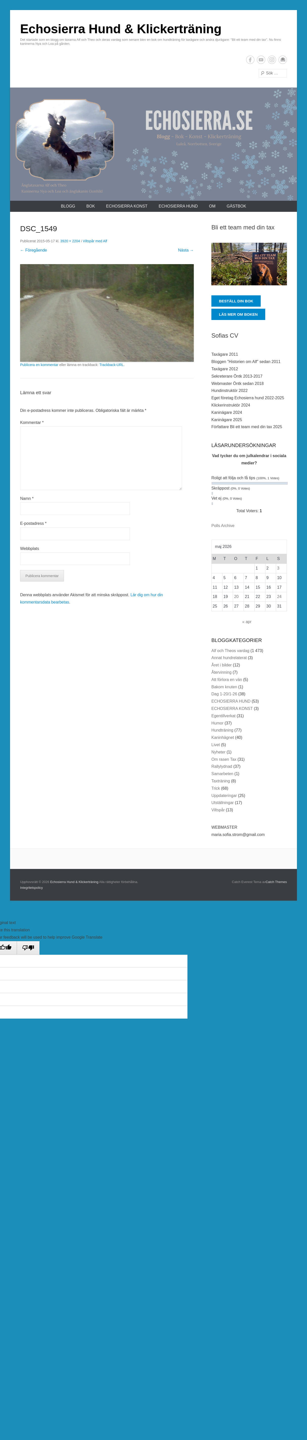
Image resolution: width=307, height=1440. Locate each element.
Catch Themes (276, 882)
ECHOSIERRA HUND (178, 206)
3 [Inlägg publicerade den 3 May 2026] (278, 568)
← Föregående (33, 250)
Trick (215, 788)
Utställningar (222, 803)
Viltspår (218, 810)
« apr (246, 622)
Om (212, 206)
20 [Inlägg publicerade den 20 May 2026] (236, 596)
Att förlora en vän (226, 679)
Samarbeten (222, 774)
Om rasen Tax (223, 759)
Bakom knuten (224, 687)
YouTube (261, 60)
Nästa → (186, 250)
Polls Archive (223, 526)
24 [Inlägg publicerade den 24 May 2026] (279, 596)
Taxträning (220, 781)
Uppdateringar (224, 795)
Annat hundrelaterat (229, 658)
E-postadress (283, 60)
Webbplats (29, 548)
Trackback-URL (111, 365)
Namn (26, 498)
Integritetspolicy (31, 888)
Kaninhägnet (222, 737)
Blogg (68, 206)
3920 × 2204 (70, 241)
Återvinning (221, 672)
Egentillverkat (223, 716)
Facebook (250, 60)
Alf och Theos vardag (230, 651)
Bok (90, 206)
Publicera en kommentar (39, 365)
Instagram (272, 60)
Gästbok (236, 206)
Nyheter (218, 752)
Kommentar (32, 422)
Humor (217, 723)
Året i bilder (221, 665)
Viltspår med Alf (95, 241)
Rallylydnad (221, 766)
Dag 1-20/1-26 (224, 694)
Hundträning (222, 730)
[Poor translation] (28, 948)
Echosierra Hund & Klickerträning (120, 29)
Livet (215, 745)
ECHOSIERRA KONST (126, 206)
